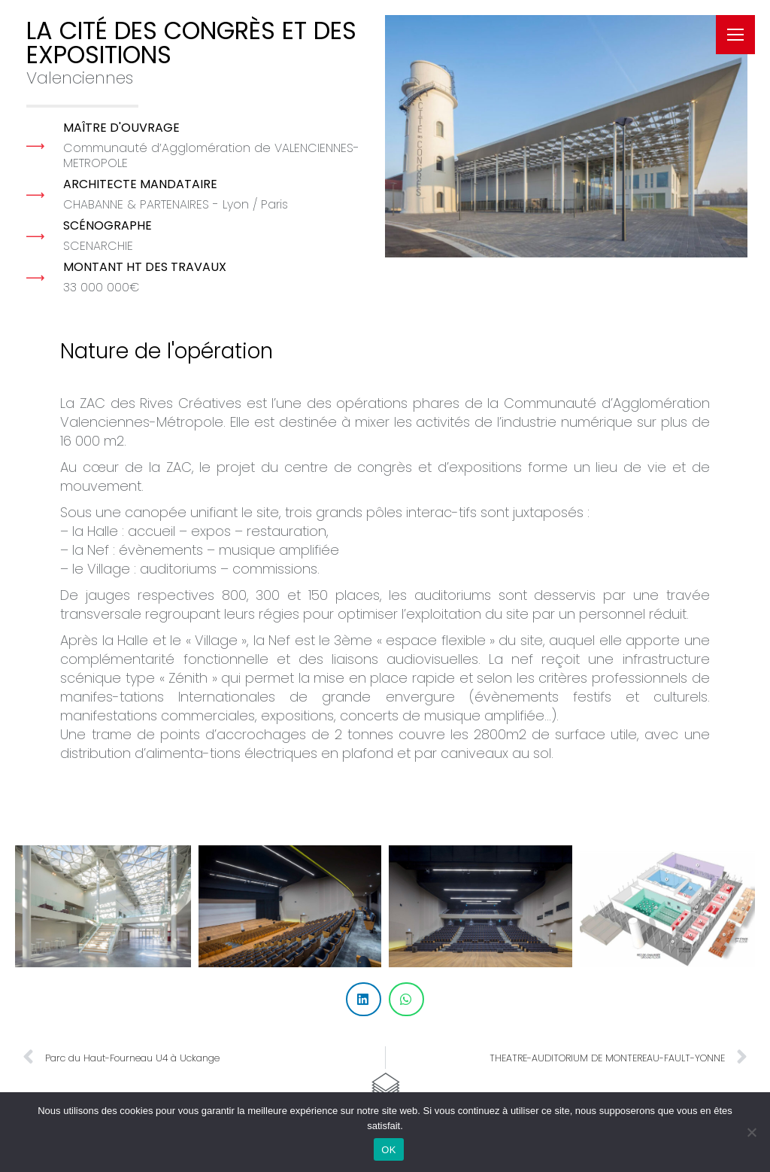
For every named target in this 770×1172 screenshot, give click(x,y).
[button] (363, 999)
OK (388, 1149)
